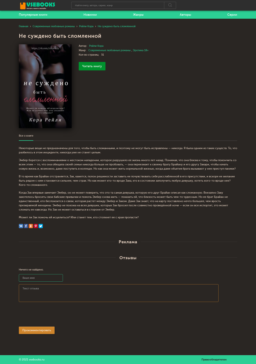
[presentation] (45, 315)
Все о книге (26, 135)
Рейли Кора (96, 45)
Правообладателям (214, 359)
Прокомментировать (36, 330)
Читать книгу (92, 66)
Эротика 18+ (141, 50)
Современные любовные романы (109, 50)
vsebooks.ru (37, 359)
